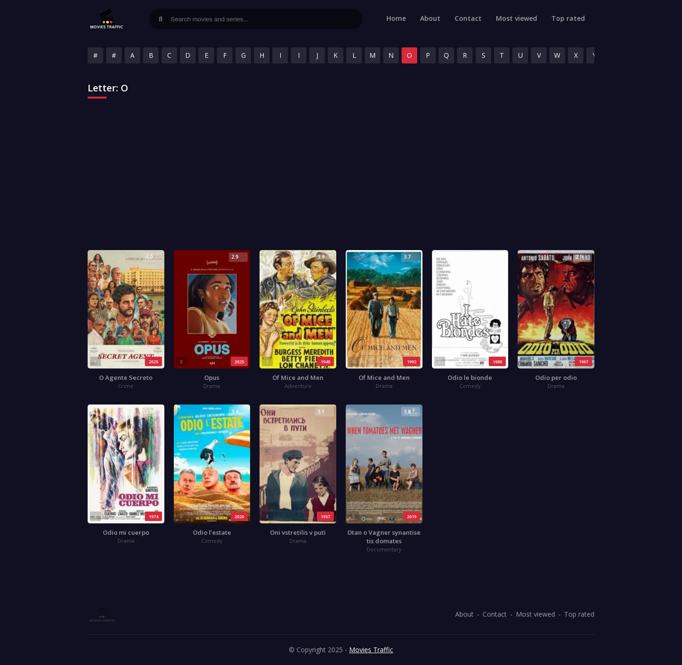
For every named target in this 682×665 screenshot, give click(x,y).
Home (396, 18)
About (430, 18)
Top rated (568, 18)
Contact (468, 18)
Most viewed (516, 18)
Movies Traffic (371, 649)
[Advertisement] (341, 179)
